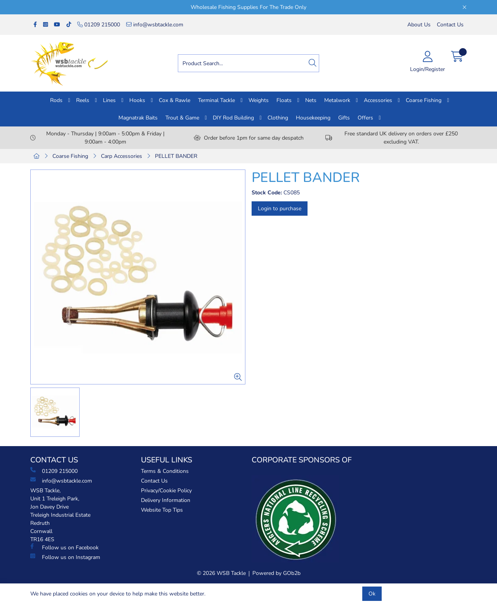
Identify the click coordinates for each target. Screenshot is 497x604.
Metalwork (337, 100)
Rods (56, 100)
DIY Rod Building (233, 117)
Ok (371, 593)
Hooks (137, 100)
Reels (82, 100)
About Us (419, 24)
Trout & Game (182, 117)
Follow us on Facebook (64, 547)
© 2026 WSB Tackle (221, 573)
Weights (258, 100)
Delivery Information (165, 500)
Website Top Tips (162, 510)
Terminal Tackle (216, 100)
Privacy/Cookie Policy (166, 490)
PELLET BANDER (176, 156)
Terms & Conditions (165, 471)
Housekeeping (313, 117)
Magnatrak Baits (138, 117)
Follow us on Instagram (65, 557)
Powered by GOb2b (276, 573)
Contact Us (450, 24)
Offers (365, 117)
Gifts (344, 117)
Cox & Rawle (174, 100)
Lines (109, 100)
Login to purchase (279, 208)
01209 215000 (98, 24)
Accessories (378, 100)
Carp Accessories (121, 156)
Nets (310, 100)
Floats (284, 100)
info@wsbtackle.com (154, 24)
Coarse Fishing (423, 100)
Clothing (278, 117)
